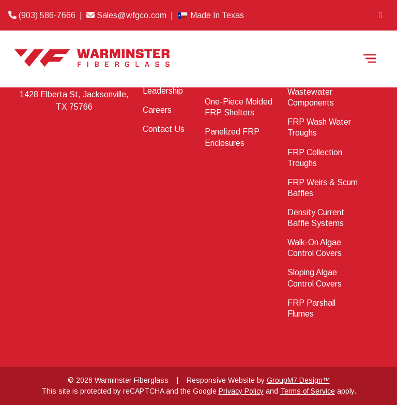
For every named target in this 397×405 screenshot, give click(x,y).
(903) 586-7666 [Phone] (43, 15)
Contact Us (164, 129)
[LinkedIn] (380, 15)
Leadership (163, 90)
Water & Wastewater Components (310, 92)
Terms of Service (307, 391)
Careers (157, 110)
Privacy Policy (241, 391)
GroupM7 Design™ (298, 380)
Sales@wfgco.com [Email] (127, 15)
